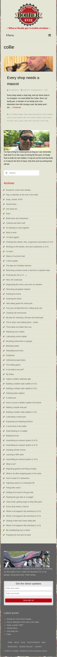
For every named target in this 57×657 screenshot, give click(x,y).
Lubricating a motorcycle (16, 417)
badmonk (14, 90)
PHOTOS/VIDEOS (33, 642)
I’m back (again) (12, 237)
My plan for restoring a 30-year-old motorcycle (24, 318)
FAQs (43, 642)
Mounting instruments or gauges (19, 341)
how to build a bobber (34, 117)
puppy (21, 121)
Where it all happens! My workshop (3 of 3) (23, 511)
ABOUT (16, 642)
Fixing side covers (13, 488)
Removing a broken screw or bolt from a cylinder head (28, 270)
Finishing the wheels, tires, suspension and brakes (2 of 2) (29, 242)
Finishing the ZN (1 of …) (16, 275)
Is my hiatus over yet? (15, 370)
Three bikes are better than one (18, 327)
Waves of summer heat (15, 256)
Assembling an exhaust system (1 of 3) (22, 459)
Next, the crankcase (14, 280)
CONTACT (38, 647)
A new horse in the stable (16, 426)
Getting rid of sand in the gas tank (19, 492)
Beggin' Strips (23, 114)
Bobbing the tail (12, 436)
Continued (16, 107)
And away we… (12, 209)
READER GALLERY (26, 647)
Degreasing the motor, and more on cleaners (24, 284)
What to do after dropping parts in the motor (23, 473)
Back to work (11, 232)
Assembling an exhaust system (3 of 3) (22, 440)
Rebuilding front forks (14, 351)
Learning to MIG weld (14, 455)
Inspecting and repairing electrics (19, 421)
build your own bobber (14, 117)
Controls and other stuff (15, 223)
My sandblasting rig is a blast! (18, 530)
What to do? (11, 464)
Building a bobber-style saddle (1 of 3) (21, 412)
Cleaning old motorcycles (16, 313)
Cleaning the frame (13, 299)
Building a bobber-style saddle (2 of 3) (21, 388)
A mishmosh (11, 398)
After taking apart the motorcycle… (20, 303)
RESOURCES (12, 647)
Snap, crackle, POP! (14, 199)
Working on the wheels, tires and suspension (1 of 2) (27, 247)
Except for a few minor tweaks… (19, 190)
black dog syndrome (35, 114)
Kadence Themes (41, 651)
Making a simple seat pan (16, 407)
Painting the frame (13, 294)
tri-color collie (43, 121)
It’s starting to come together (17, 228)
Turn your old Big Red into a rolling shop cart (24, 308)
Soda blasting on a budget (16, 431)
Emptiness (10, 355)
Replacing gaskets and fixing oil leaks (21, 469)
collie (24, 117)
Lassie (16, 121)
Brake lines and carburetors (17, 218)
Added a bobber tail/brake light (18, 379)
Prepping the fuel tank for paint (18, 535)
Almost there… (12, 204)
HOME (10, 642)
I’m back (9, 251)
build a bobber (47, 114)
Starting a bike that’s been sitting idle (21, 521)
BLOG (23, 642)
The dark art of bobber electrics (18, 266)
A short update (12, 261)
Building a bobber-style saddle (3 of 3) (21, 384)
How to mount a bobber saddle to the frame (23, 403)
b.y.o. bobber (13, 114)
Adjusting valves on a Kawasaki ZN (20, 483)
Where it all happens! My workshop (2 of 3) (23, 516)
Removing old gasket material (18, 289)
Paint (8, 214)
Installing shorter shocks (16, 450)
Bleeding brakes (12, 346)
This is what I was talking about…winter (22, 322)
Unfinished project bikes (15, 360)
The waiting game (13, 365)
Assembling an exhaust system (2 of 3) (22, 445)
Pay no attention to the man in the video (22, 195)
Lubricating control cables (16, 336)
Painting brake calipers (15, 393)
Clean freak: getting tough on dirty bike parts (24, 502)
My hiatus (10, 374)
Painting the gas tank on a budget (19, 497)
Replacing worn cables (15, 332)
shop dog (35, 121)
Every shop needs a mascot (17, 507)
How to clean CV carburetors (17, 478)
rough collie (27, 121)
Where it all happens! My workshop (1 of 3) (23, 525)
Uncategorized (36, 90)
